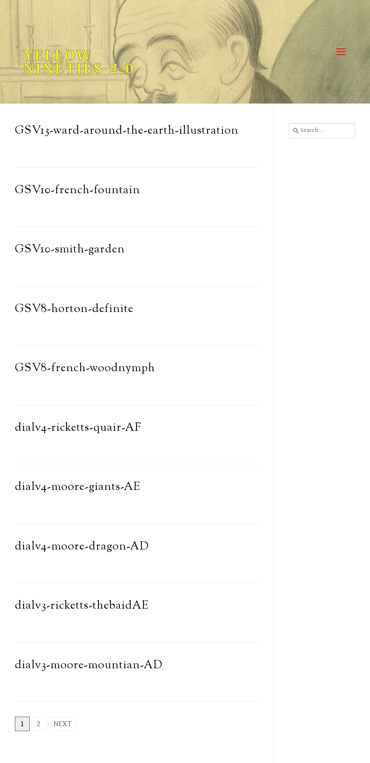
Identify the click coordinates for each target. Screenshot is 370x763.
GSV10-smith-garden (70, 250)
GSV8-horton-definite (74, 309)
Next (62, 724)
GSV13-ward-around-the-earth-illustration (127, 131)
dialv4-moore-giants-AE (78, 487)
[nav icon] (341, 52)
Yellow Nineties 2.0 (79, 62)
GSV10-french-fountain (77, 190)
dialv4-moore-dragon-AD (82, 547)
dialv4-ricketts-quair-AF (78, 428)
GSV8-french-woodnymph (85, 368)
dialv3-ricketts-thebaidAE (82, 606)
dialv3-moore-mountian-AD (88, 665)
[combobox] (322, 130)
